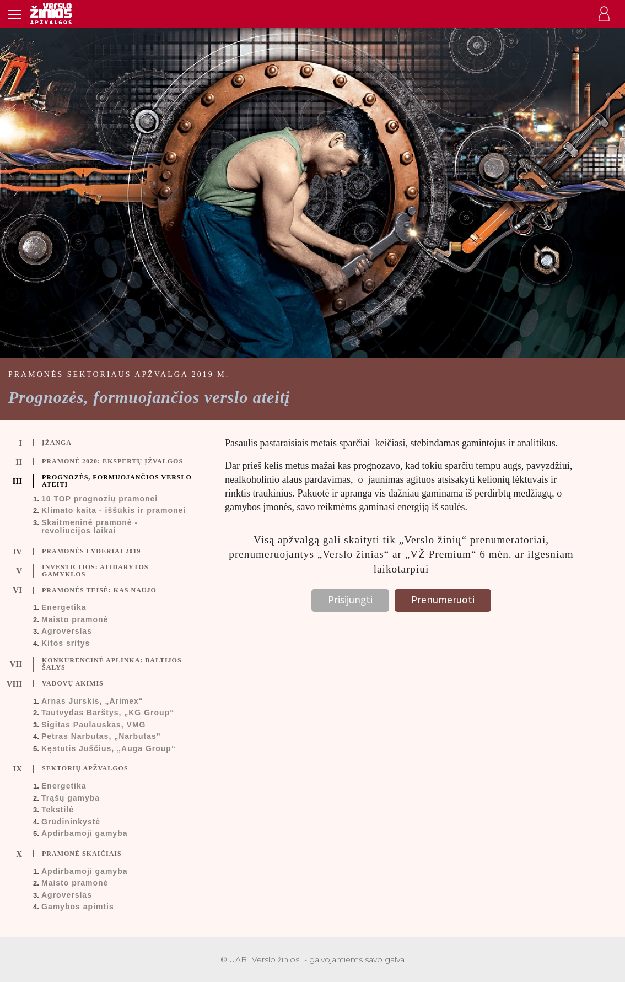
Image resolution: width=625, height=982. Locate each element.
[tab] (104, 443)
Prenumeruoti (443, 599)
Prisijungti (350, 599)
